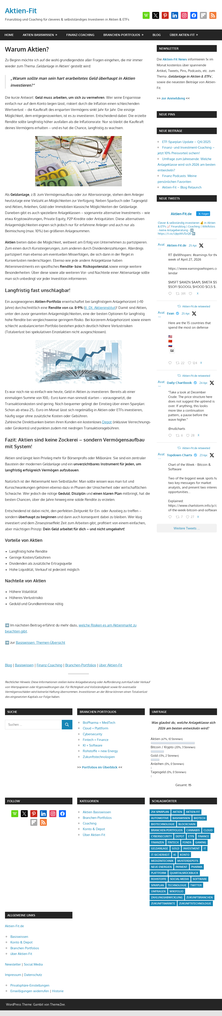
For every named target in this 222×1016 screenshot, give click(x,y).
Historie (58, 991)
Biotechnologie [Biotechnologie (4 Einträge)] (163, 824)
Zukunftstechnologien (99, 757)
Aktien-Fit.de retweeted (185, 314)
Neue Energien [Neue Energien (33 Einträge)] (161, 866)
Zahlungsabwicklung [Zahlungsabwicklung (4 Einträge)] (167, 897)
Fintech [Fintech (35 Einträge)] (173, 842)
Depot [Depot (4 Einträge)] (180, 836)
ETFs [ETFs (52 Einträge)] (191, 836)
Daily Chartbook (183, 393)
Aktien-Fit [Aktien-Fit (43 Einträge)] (193, 811)
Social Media (33, 964)
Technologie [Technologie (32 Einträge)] (177, 885)
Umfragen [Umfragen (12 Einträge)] (158, 891)
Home (9, 35)
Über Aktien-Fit (94, 835)
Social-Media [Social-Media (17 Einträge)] (179, 879)
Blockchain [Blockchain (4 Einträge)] (186, 824)
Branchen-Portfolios (121, 35)
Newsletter (13, 964)
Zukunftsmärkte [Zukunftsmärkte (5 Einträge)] (163, 903)
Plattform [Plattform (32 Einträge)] (158, 873)
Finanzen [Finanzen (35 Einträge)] (157, 842)
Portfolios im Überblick (100, 767)
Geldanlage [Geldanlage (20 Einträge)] (159, 848)
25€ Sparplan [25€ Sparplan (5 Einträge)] (160, 811)
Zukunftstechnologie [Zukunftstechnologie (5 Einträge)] (195, 903)
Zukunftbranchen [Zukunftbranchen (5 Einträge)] (199, 897)
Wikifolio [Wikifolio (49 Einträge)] (176, 891)
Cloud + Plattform (95, 728)
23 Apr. (200, 471)
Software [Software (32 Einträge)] (200, 879)
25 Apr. (175, 249)
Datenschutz (33, 975)
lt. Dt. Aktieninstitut (100, 307)
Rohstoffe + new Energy (100, 751)
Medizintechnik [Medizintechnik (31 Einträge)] (162, 860)
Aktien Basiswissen (38, 35)
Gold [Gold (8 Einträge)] (175, 848)
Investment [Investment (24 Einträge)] (191, 848)
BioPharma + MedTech (99, 723)
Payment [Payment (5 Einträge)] (181, 866)
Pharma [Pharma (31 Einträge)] (196, 866)
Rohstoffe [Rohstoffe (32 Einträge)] (158, 879)
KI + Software (92, 745)
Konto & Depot (94, 829)
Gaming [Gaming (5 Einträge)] (200, 842)
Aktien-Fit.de (180, 244)
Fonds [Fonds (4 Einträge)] (187, 842)
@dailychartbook (180, 399)
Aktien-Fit (21, 10)
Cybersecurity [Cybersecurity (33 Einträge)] (161, 836)
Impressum (13, 975)
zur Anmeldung (173, 98)
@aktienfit (198, 243)
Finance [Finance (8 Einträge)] (203, 836)
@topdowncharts (181, 471)
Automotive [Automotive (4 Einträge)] (160, 818)
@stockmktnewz (195, 320)
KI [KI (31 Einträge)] (174, 854)
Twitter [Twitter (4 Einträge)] (196, 885)
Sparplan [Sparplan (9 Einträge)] (157, 885)
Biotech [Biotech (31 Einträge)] (199, 818)
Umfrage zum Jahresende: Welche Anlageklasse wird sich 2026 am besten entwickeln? (186, 164)
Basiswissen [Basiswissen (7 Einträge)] (181, 818)
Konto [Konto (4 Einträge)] (184, 854)
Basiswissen (24, 665)
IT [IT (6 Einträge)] (205, 848)
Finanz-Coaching (80, 35)
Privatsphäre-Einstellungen (29, 985)
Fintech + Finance (95, 740)
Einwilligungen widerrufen (29, 991)
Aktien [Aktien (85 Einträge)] (177, 811)
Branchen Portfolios (24, 948)
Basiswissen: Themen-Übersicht (40, 642)
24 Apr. (199, 399)
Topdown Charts (183, 466)
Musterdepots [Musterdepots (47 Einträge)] (187, 860)
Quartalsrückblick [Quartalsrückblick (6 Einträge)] (184, 873)
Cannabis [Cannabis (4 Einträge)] (193, 830)
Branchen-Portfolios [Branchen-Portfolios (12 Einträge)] (167, 830)
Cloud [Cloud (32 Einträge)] (208, 830)
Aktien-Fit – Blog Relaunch (181, 187)
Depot (107, 422)
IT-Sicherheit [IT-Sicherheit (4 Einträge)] (160, 854)
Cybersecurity (92, 734)
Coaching (89, 823)
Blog (157, 35)
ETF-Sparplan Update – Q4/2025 (186, 142)
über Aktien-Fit (182, 35)
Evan (174, 320)
